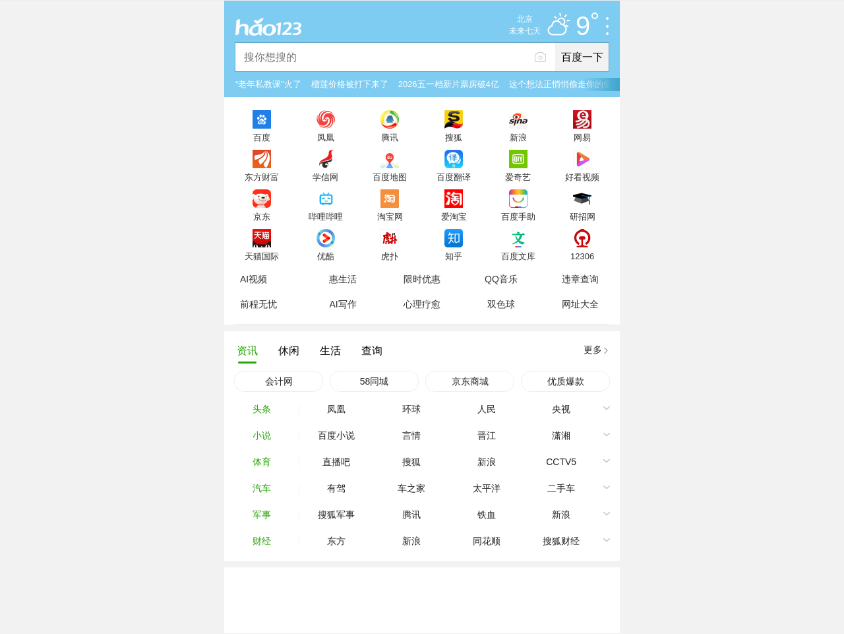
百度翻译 (454, 176)
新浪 (518, 137)
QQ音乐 (501, 279)
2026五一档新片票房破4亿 (448, 84)
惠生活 (343, 279)
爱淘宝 (454, 216)
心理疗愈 (422, 304)
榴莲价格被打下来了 (349, 84)
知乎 (453, 256)
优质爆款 (565, 381)
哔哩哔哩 (326, 216)
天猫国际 (262, 256)
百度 (261, 137)
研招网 (582, 216)
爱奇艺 (518, 176)
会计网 (279, 381)
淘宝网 (390, 216)
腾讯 (389, 137)
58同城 (374, 381)
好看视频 (582, 176)
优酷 (325, 256)
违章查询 (580, 279)
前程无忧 (258, 304)
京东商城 (470, 381)
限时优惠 (422, 279)
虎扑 (389, 256)
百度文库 (518, 256)
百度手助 (518, 216)
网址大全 (580, 304)
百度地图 (390, 176)
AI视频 (253, 279)
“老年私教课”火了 (268, 84)
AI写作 (342, 304)
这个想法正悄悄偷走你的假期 (564, 84)
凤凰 (325, 137)
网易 (582, 137)
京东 (261, 216)
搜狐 (453, 137)
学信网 (325, 176)
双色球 (501, 304)
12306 (582, 256)
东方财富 (262, 176)
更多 (593, 349)
